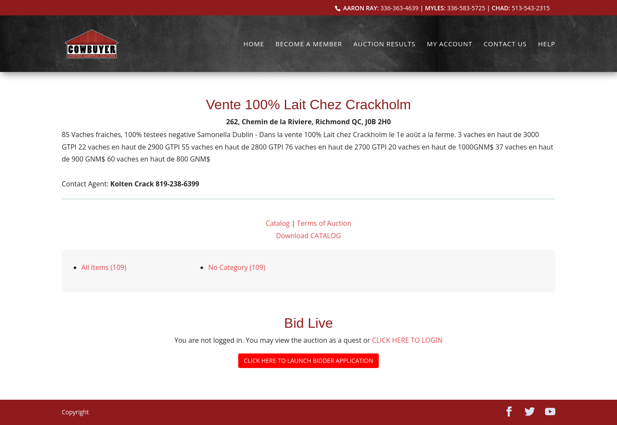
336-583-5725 (466, 8)
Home (253, 44)
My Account (449, 44)
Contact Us (505, 44)
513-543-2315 (531, 8)
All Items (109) (103, 267)
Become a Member (309, 44)
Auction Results (384, 44)
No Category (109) (236, 267)
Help (546, 44)
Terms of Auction (324, 223)
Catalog (278, 223)
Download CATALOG (308, 235)
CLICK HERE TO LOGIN (407, 340)
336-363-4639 (399, 8)
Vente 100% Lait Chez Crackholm (308, 104)
